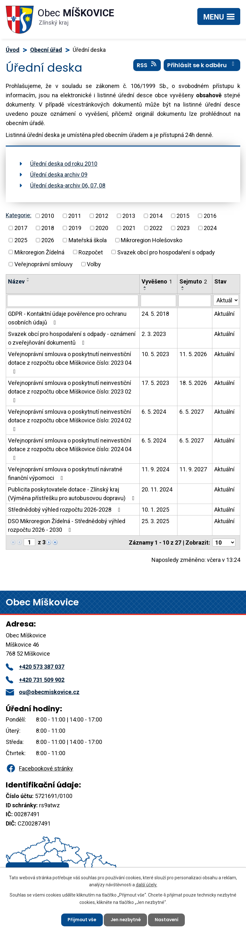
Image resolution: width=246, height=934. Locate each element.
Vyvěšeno (157, 281)
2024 (210, 228)
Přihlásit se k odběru (202, 65)
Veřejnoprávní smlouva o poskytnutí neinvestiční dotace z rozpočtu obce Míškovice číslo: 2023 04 (69, 362)
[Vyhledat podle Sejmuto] (194, 301)
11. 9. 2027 (193, 469)
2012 (101, 215)
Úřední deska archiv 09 (58, 174)
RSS (147, 65)
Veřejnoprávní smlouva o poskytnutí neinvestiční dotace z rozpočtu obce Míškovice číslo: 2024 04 (69, 449)
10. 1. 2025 (155, 509)
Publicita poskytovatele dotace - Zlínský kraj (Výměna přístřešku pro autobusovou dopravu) (72, 493)
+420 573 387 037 (35, 666)
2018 (47, 228)
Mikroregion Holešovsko (151, 240)
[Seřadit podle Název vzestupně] (28, 278)
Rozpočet (90, 252)
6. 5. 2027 (191, 411)
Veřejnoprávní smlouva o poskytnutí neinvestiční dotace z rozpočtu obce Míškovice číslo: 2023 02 (69, 391)
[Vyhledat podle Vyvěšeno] (158, 301)
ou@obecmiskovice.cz (42, 692)
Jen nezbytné (125, 919)
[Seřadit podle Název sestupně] (28, 281)
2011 (74, 215)
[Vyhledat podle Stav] (226, 300)
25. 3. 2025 (155, 521)
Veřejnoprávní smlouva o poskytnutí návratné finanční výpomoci (65, 473)
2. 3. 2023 (154, 334)
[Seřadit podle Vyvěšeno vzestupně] (145, 287)
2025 (20, 240)
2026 (47, 240)
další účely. (146, 884)
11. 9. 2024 (155, 469)
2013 (128, 215)
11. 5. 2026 (193, 354)
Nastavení (168, 919)
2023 (183, 228)
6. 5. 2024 (154, 411)
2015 (182, 215)
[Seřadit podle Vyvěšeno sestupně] (145, 289)
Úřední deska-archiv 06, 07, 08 (67, 185)
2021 (129, 228)
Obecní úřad (46, 49)
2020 (101, 228)
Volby (94, 264)
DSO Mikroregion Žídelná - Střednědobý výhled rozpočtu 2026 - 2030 (66, 525)
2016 (210, 215)
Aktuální (224, 313)
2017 (20, 228)
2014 (156, 215)
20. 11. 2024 (157, 489)
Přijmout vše (80, 919)
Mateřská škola (88, 240)
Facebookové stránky (39, 768)
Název (16, 281)
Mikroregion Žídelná (39, 252)
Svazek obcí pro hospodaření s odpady (166, 252)
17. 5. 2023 (155, 382)
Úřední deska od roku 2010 (63, 163)
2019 (75, 228)
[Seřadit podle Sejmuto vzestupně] (182, 287)
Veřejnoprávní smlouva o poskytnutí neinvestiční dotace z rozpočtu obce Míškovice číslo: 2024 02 (69, 420)
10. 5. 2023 (155, 354)
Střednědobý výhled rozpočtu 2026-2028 (65, 509)
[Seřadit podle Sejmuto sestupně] (182, 289)
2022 (156, 228)
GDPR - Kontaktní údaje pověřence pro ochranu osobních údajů (67, 318)
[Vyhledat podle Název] (72, 301)
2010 (47, 215)
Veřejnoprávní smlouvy (43, 264)
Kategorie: (18, 215)
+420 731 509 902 (35, 679)
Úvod (13, 49)
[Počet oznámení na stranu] (223, 543)
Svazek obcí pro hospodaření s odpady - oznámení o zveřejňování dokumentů (71, 338)
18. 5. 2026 (193, 382)
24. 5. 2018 (155, 313)
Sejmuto (193, 281)
